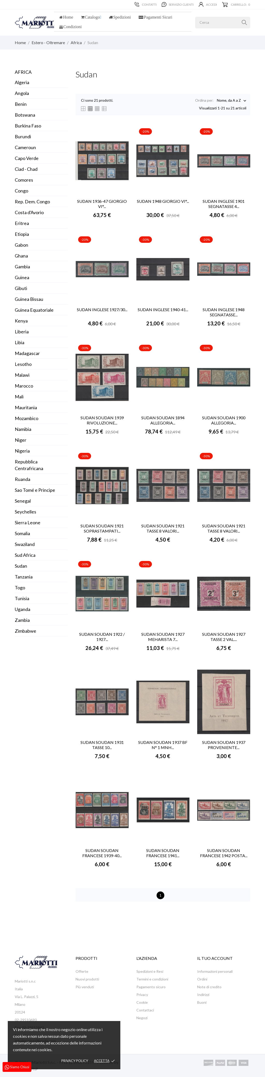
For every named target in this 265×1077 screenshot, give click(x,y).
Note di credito (209, 987)
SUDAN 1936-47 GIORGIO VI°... (102, 204)
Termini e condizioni (152, 979)
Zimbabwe (25, 631)
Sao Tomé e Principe (35, 490)
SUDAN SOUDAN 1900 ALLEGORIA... (223, 420)
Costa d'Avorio (29, 212)
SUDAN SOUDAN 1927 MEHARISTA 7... (163, 637)
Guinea (22, 277)
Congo (21, 191)
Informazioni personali (215, 971)
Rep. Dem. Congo (32, 201)
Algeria (22, 82)
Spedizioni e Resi (149, 971)
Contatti (146, 4)
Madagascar (27, 353)
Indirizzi (203, 994)
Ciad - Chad (26, 169)
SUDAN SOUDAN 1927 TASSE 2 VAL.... (223, 637)
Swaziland (25, 544)
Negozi (142, 1018)
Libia (19, 342)
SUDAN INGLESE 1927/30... (102, 309)
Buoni (202, 1002)
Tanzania (24, 577)
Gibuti (21, 288)
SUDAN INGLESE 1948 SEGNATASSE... (224, 312)
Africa (23, 72)
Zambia (22, 620)
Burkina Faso (28, 125)
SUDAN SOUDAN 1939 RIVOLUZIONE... (102, 420)
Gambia (22, 266)
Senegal (23, 501)
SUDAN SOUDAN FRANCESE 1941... (162, 853)
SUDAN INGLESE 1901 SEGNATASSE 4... (224, 204)
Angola (22, 93)
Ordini (202, 979)
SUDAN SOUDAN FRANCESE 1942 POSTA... (223, 853)
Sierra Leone (27, 522)
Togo (20, 587)
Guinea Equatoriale (34, 310)
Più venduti (85, 987)
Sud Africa (25, 555)
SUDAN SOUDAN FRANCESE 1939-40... (102, 853)
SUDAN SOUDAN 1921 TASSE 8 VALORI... (163, 528)
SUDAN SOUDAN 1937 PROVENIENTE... (223, 745)
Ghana (21, 256)
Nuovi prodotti (87, 979)
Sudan (21, 566)
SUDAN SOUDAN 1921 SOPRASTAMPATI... (102, 528)
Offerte (82, 971)
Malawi (22, 375)
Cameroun (25, 147)
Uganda (22, 609)
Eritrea (22, 223)
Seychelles (25, 512)
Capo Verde (27, 158)
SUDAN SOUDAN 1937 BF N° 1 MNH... (162, 745)
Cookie (142, 1002)
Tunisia (22, 598)
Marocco (24, 386)
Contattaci (145, 1010)
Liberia (22, 331)
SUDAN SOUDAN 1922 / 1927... (102, 637)
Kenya (21, 321)
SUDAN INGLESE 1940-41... (163, 309)
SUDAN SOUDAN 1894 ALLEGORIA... (163, 420)
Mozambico (26, 418)
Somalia (22, 533)
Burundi (23, 136)
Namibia (23, 429)
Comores (24, 180)
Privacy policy (74, 1061)
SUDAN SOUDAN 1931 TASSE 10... (102, 745)
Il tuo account (215, 958)
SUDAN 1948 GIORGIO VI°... (163, 201)
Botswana (25, 115)
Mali (19, 396)
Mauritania (26, 407)
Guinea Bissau (29, 299)
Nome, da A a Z (229, 100)
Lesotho (23, 364)
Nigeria (22, 451)
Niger (20, 440)
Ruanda (22, 479)
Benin (21, 104)
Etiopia (22, 234)
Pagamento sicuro (151, 987)
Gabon (21, 245)
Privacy (142, 994)
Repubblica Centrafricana (29, 465)
